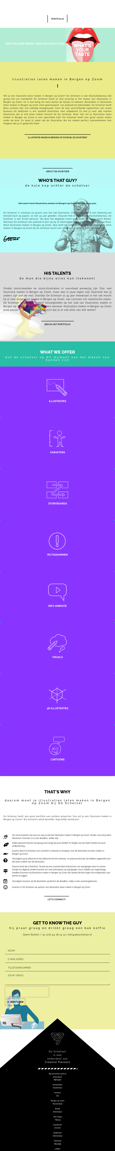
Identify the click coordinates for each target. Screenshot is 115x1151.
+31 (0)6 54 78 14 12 (54, 934)
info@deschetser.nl (80, 934)
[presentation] (27, 992)
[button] (58, 1074)
